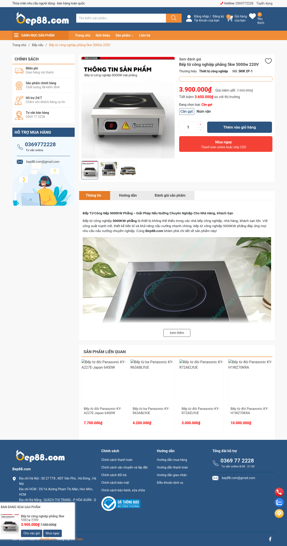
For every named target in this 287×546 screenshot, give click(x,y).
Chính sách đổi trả (113, 475)
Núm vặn (204, 111)
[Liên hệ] (279, 517)
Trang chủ (82, 35)
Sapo (79, 539)
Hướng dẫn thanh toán (172, 467)
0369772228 (244, 3)
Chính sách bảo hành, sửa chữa (123, 490)
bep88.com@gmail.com (38, 520)
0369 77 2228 (237, 461)
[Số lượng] (188, 127)
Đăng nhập (201, 16)
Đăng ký (218, 16)
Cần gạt (186, 111)
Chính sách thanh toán (117, 460)
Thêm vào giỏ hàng (239, 127)
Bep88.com (48, 539)
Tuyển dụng (264, 3)
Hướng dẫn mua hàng (172, 460)
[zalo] (279, 506)
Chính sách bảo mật (115, 482)
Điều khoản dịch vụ (170, 482)
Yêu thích (260, 21)
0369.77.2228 (30, 513)
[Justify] (173, 18)
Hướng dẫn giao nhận (172, 475)
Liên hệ (144, 35)
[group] (128, 108)
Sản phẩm (122, 35)
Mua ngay (223, 145)
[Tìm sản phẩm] (121, 18)
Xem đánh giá (190, 59)
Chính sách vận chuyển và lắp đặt (124, 467)
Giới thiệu (103, 35)
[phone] (279, 495)
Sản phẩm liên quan (105, 351)
